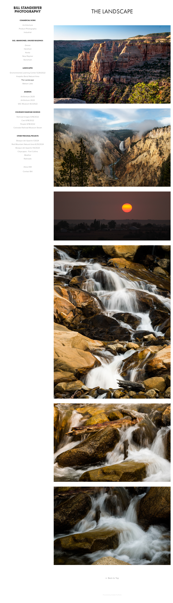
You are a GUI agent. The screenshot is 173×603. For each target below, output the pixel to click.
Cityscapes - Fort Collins (28, 151)
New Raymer (27, 56)
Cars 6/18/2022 (27, 120)
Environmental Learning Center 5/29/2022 (27, 72)
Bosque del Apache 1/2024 (27, 140)
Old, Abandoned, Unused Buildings (27, 41)
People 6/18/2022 (27, 124)
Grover (28, 45)
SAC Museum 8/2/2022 (27, 103)
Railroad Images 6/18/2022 (28, 116)
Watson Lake (27, 83)
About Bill (28, 166)
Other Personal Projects (28, 136)
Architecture (27, 25)
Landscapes (28, 68)
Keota (27, 52)
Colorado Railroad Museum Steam (27, 127)
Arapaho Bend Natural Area (27, 76)
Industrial (27, 32)
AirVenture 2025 (28, 96)
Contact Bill (28, 171)
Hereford (27, 49)
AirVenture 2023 (28, 100)
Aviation (27, 92)
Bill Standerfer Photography (28, 10)
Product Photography (28, 28)
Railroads (27, 158)
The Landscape (27, 80)
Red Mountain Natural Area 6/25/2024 (28, 144)
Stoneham (27, 59)
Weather (27, 155)
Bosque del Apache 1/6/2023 (27, 147)
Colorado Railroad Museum (27, 112)
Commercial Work (28, 20)
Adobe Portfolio (116, 595)
